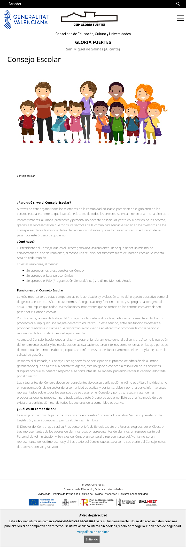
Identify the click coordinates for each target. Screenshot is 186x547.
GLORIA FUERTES (93, 42)
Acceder (14, 4)
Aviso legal (44, 494)
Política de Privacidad (65, 494)
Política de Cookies (92, 494)
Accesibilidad (140, 494)
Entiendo (92, 539)
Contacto (124, 494)
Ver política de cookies (93, 532)
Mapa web (111, 494)
